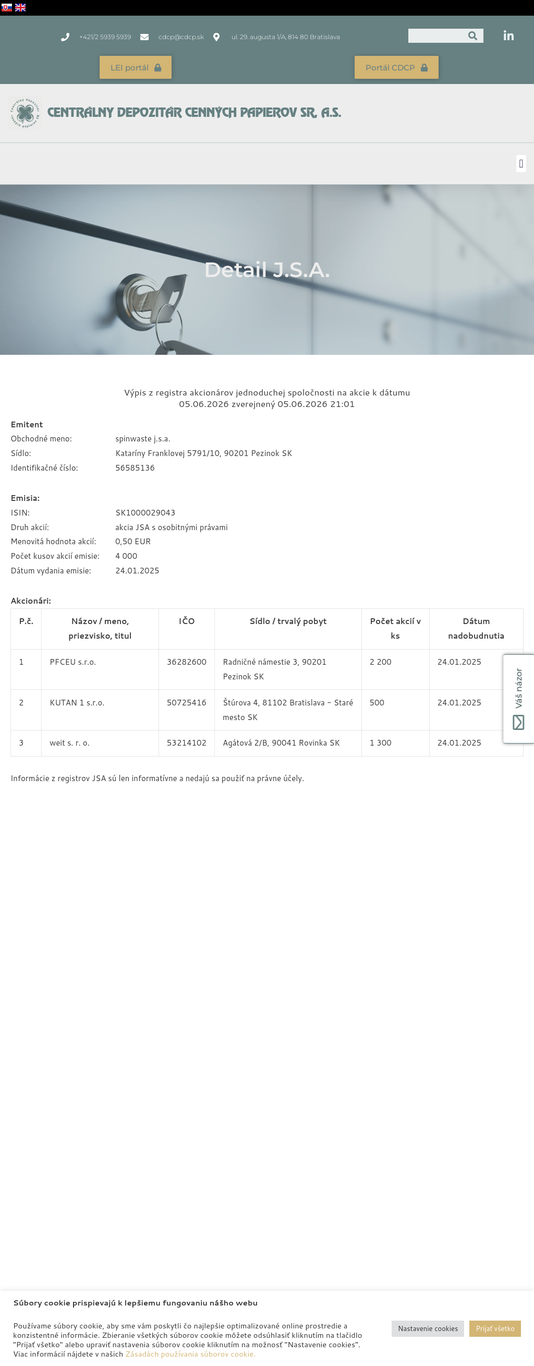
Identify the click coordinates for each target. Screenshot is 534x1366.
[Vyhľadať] (473, 36)
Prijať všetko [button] (495, 1328)
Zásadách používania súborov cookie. (190, 1353)
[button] (521, 161)
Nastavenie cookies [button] (428, 1328)
